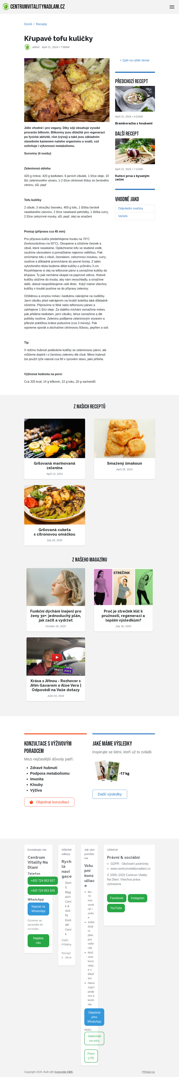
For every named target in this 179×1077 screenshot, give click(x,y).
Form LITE (91, 1056)
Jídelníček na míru (94, 1038)
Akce (68, 957)
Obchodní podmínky (135, 863)
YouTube (116, 908)
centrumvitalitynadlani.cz (33, 7)
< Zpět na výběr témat (135, 60)
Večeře (123, 216)
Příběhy (66, 944)
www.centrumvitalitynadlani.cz (130, 868)
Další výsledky (110, 794)
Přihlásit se (148, 1071)
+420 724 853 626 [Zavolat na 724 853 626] (43, 890)
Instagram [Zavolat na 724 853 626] (137, 898)
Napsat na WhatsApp (38, 909)
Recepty (41, 24)
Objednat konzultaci (49, 802)
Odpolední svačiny (130, 208)
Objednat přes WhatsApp (94, 1017)
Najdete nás (38, 940)
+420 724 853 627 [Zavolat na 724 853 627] (43, 880)
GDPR (114, 863)
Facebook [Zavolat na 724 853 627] (116, 898)
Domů (28, 24)
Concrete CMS (64, 1071)
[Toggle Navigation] (172, 7)
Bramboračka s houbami (134, 123)
